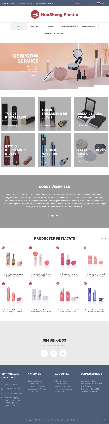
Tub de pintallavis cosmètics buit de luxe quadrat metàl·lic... (13, 276)
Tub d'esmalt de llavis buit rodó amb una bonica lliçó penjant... (95, 276)
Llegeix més (54, 216)
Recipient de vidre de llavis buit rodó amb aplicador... (95, 311)
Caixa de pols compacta (37, 386)
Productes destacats (54, 238)
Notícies (51, 26)
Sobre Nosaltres (89, 26)
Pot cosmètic (33, 392)
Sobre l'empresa (54, 186)
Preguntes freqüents (69, 26)
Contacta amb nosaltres (54, 34)
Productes (34, 26)
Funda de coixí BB (35, 384)
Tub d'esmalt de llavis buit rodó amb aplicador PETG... (13, 311)
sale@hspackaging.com (46, 3)
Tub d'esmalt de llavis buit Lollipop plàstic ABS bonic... (41, 275)
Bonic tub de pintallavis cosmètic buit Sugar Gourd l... (68, 276)
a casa (18, 26)
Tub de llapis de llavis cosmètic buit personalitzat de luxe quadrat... (41, 311)
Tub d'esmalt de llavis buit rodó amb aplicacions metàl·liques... (68, 311)
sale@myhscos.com (26, 3)
